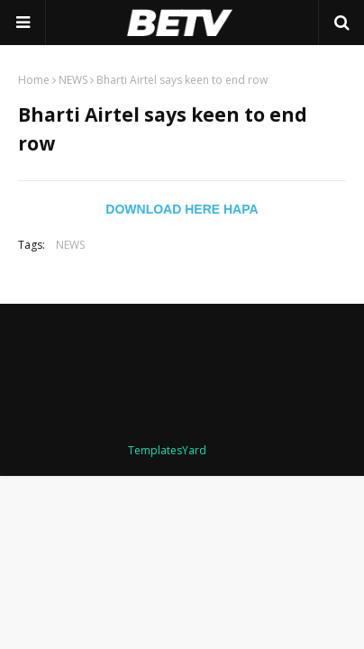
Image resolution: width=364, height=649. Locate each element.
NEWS (73, 79)
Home (34, 79)
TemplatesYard (167, 450)
